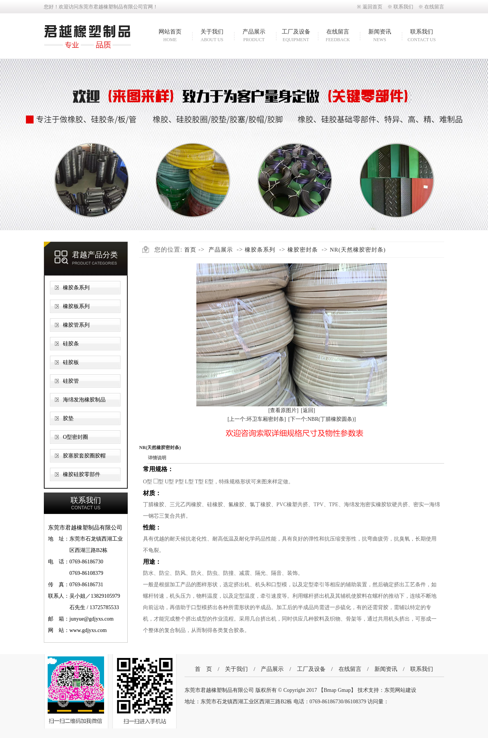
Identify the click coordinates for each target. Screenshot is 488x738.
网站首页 (170, 36)
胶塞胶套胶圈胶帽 (84, 456)
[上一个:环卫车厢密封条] (257, 419)
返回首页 (372, 7)
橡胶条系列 (76, 287)
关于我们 (212, 36)
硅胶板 (71, 362)
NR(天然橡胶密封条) (358, 250)
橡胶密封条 (302, 250)
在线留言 (434, 7)
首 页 (203, 669)
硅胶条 (71, 344)
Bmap (330, 690)
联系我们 (403, 7)
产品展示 (253, 36)
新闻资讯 (379, 36)
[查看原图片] (283, 410)
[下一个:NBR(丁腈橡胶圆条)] (322, 419)
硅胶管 (71, 381)
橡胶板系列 (76, 306)
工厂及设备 (295, 36)
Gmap (344, 690)
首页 (190, 250)
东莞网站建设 (400, 690)
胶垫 (68, 418)
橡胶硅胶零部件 (81, 474)
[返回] (308, 410)
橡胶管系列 (76, 325)
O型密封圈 (75, 437)
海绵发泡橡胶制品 (84, 400)
